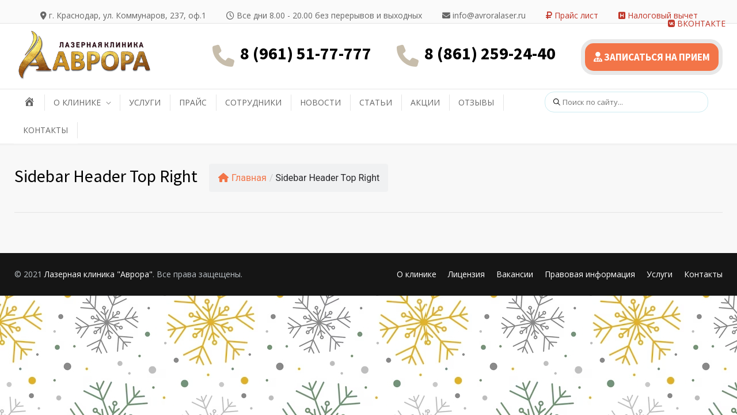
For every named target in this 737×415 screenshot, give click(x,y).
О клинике (416, 274)
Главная (242, 177)
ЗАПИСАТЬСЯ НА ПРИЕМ (652, 57)
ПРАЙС (193, 102)
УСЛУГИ (145, 102)
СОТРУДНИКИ (253, 102)
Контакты (703, 274)
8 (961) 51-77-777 (305, 53)
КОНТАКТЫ (45, 129)
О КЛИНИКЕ (77, 102)
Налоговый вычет (658, 15)
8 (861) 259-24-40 (490, 53)
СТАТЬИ (375, 102)
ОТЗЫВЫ (476, 102)
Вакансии (514, 274)
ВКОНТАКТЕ (696, 23)
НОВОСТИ (320, 102)
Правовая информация (590, 274)
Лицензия (466, 274)
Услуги (660, 274)
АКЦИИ (425, 102)
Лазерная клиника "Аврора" (98, 274)
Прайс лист (572, 15)
